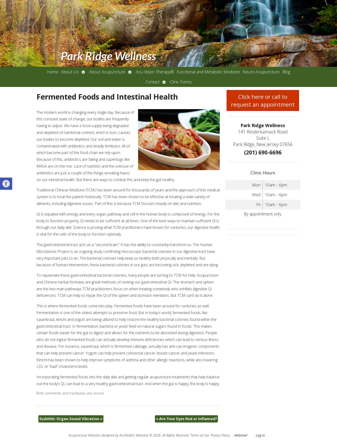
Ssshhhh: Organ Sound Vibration (71, 418)
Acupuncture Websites (85, 435)
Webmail (240, 435)
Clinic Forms (181, 82)
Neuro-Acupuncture (261, 72)
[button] (6, 184)
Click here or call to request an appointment (263, 100)
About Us (70, 72)
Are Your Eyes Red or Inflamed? (186, 418)
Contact (153, 82)
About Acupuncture (107, 72)
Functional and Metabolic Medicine (208, 72)
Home (52, 72)
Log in (260, 435)
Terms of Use (199, 435)
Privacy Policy (220, 435)
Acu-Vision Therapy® (155, 72)
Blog (286, 72)
